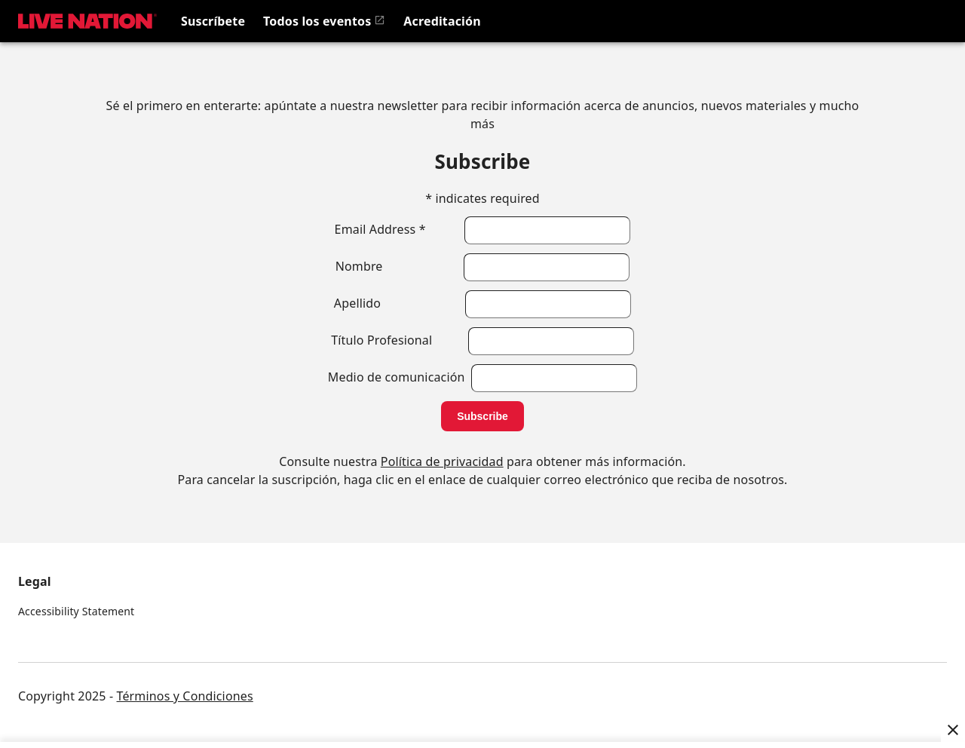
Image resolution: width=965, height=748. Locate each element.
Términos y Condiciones (185, 696)
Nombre (399, 266)
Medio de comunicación (399, 377)
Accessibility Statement (76, 611)
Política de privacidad (442, 461)
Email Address (400, 229)
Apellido (399, 303)
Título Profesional (399, 340)
